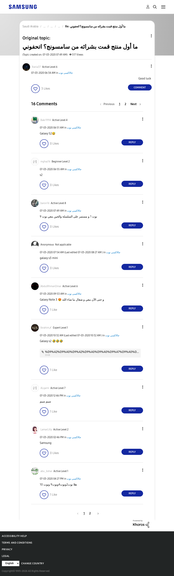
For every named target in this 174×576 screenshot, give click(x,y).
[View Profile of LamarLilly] (46, 429)
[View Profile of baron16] (44, 203)
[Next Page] (135, 104)
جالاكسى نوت (66, 72)
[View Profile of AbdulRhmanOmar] (50, 286)
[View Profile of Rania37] (36, 66)
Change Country (32, 563)
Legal (6, 556)
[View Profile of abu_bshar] (46, 471)
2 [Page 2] (125, 104)
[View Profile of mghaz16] (45, 161)
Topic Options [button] (145, 36)
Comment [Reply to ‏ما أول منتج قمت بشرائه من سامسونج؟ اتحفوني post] (140, 87)
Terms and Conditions (17, 542)
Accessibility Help (14, 536)
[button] (145, 66)
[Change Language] (10, 563)
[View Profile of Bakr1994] (45, 120)
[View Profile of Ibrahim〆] (46, 327)
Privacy (7, 549)
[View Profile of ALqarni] (44, 388)
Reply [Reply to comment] (132, 142)
